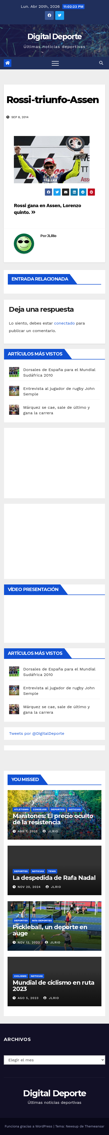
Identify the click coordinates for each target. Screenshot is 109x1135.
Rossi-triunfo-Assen (52, 100)
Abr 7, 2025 (28, 831)
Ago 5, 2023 (28, 998)
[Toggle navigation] (55, 63)
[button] (101, 63)
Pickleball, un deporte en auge (50, 930)
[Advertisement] (47, 461)
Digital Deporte (55, 36)
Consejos (39, 809)
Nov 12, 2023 (29, 942)
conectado (64, 323)
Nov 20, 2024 (29, 887)
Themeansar (94, 1126)
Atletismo (21, 809)
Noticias (74, 809)
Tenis (52, 871)
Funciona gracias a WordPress (29, 1126)
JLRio (52, 236)
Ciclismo (20, 976)
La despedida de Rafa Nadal (54, 877)
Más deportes (42, 920)
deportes (58, 809)
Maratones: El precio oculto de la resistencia (53, 819)
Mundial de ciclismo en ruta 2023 (53, 985)
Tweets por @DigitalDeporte (36, 733)
